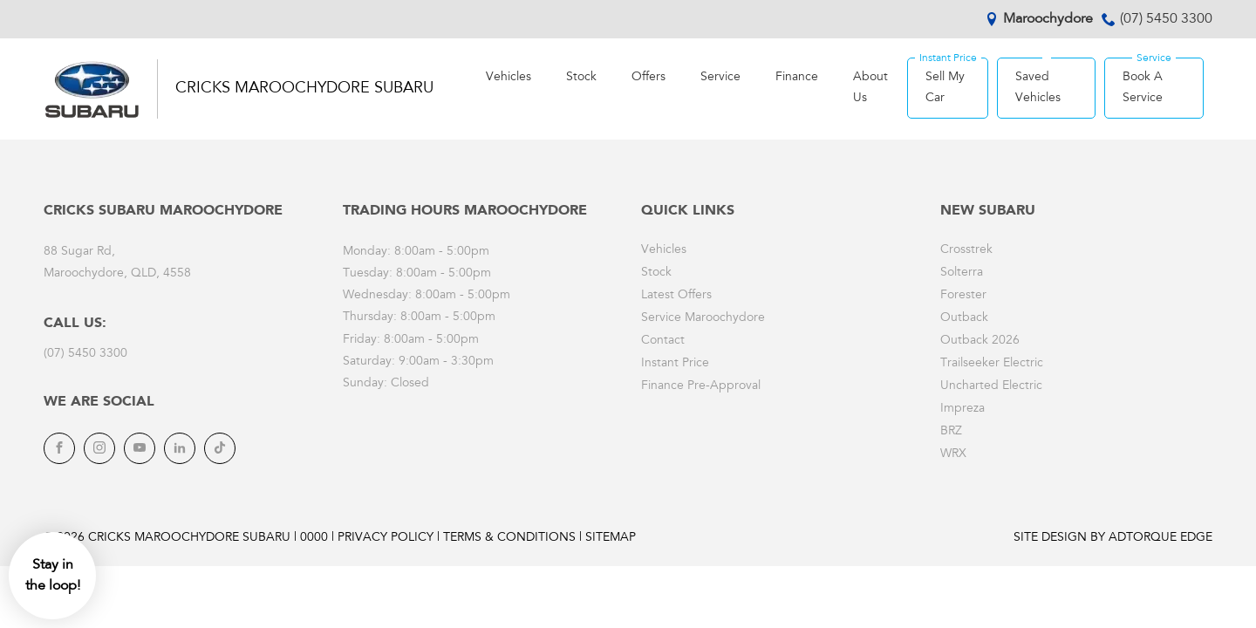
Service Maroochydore (703, 318)
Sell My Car (945, 88)
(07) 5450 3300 (1166, 19)
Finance (796, 78)
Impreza (962, 409)
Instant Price (675, 364)
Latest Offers (676, 296)
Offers (648, 78)
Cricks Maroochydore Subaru (304, 89)
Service (720, 78)
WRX (953, 454)
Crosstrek (966, 250)
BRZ (951, 432)
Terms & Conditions (509, 538)
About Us (870, 88)
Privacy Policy (385, 538)
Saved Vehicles (1038, 88)
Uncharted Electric (991, 386)
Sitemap (610, 538)
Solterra (961, 273)
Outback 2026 (980, 341)
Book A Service (1143, 88)
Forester (963, 296)
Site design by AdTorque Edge (1113, 538)
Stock (581, 78)
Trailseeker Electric (991, 364)
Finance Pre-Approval (701, 386)
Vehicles (508, 78)
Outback (964, 318)
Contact (663, 341)
